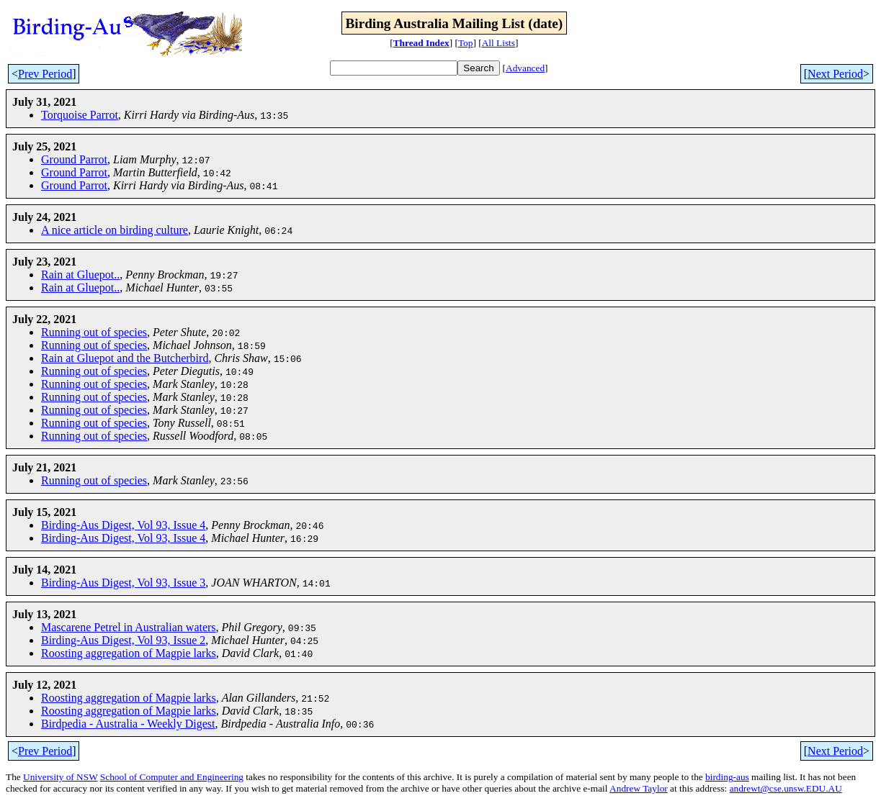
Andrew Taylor (638, 788)
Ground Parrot (74, 159)
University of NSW (60, 776)
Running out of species (94, 332)
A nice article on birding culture (114, 230)
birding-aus (727, 776)
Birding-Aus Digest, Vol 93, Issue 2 (123, 640)
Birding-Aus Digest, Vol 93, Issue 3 (123, 582)
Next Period (835, 74)
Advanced (525, 68)
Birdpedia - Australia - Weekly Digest (128, 723)
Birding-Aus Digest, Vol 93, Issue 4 (123, 525)
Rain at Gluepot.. (80, 274)
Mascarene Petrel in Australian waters (128, 627)
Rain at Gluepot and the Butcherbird (124, 358)
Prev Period (45, 74)
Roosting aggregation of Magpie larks (128, 653)
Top (465, 42)
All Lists (498, 42)
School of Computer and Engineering (171, 776)
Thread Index (421, 42)
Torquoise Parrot (79, 115)
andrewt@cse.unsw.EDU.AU (786, 788)
